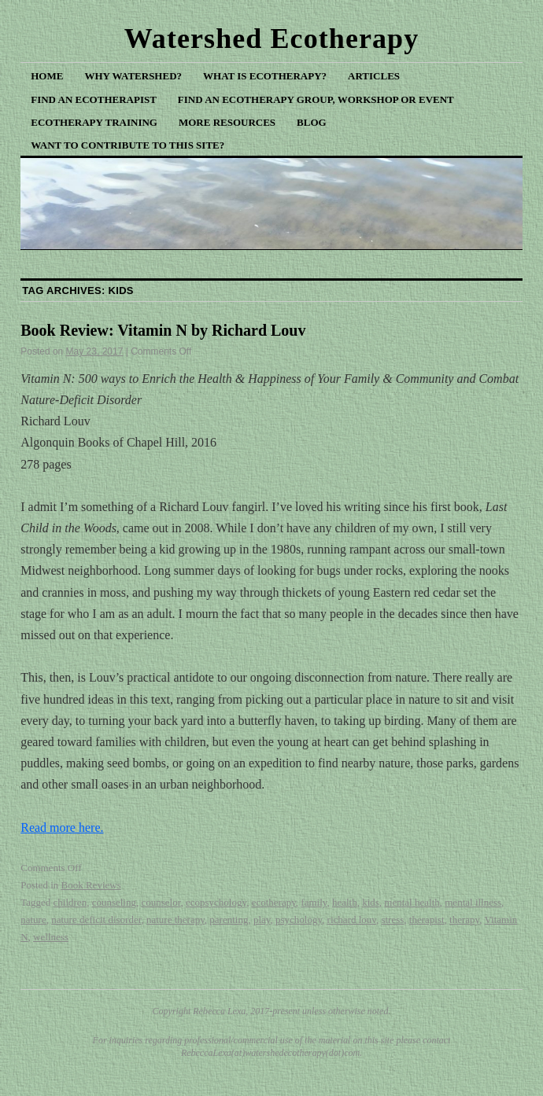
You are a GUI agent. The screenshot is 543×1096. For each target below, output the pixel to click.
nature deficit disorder (96, 919)
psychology (298, 919)
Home (47, 76)
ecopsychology (216, 902)
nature (33, 919)
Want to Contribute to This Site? (127, 145)
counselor (160, 902)
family (314, 902)
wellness (50, 937)
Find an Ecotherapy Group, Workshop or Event (316, 99)
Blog (312, 122)
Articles (374, 76)
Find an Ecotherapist (94, 99)
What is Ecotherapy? (265, 76)
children (70, 902)
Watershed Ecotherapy (271, 38)
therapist (427, 919)
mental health (411, 902)
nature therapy (175, 919)
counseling (114, 902)
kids (370, 902)
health (344, 902)
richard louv (351, 919)
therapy (464, 919)
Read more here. (61, 827)
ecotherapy (274, 902)
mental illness (473, 902)
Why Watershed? (133, 76)
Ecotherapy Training (94, 122)
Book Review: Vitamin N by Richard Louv (162, 330)
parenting (228, 919)
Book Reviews (91, 885)
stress (392, 919)
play (262, 919)
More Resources (227, 122)
